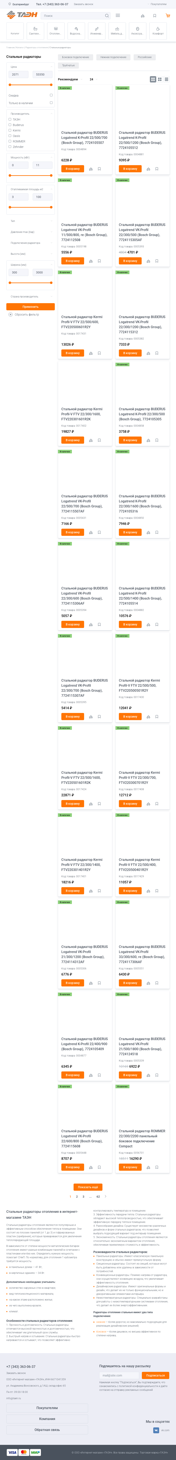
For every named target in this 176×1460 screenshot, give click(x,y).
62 (98, 1196)
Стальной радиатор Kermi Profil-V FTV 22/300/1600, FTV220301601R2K (81, 414)
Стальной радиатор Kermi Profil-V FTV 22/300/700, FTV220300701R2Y (139, 778)
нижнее (100, 1322)
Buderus (16, 125)
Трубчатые (68, 65)
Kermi (14, 130)
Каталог (15, 33)
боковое (101, 1331)
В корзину (73, 168)
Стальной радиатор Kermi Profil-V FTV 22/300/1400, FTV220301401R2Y (81, 865)
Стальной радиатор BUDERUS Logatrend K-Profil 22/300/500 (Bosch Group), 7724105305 (142, 414)
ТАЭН (14, 119)
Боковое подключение (75, 57)
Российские (145, 57)
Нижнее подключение (113, 57)
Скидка (30, 95)
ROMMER (17, 141)
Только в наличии (30, 103)
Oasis (14, 136)
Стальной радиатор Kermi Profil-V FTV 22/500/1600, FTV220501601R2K (81, 778)
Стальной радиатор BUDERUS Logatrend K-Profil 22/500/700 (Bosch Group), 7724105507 (84, 138)
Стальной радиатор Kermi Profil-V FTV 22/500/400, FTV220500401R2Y (139, 865)
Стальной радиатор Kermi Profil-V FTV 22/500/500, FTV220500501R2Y (139, 685)
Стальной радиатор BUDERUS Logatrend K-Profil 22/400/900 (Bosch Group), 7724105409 (84, 1044)
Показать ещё (88, 1187)
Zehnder (16, 147)
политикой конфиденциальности (138, 1386)
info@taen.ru (13, 1398)
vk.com (165, 1430)
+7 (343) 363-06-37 (55, 4)
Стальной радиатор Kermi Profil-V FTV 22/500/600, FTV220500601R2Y (81, 322)
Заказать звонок (83, 4)
